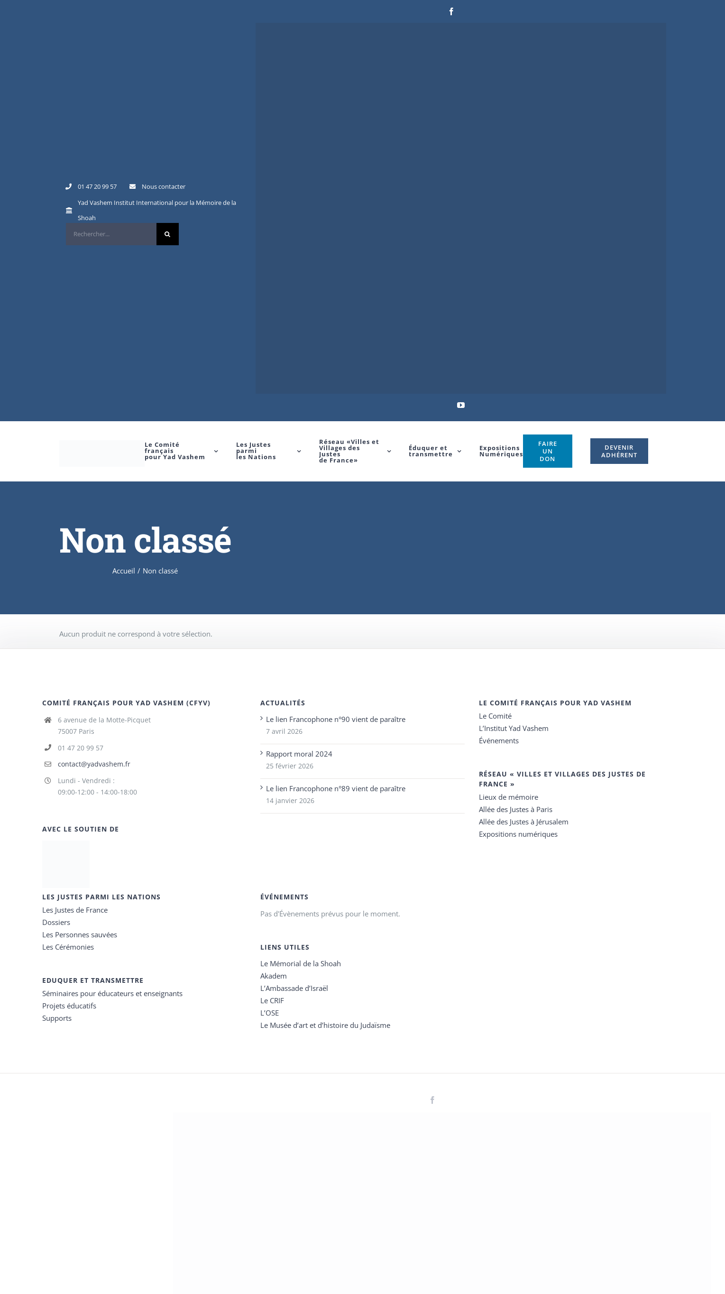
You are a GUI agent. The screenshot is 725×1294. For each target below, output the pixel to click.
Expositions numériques (518, 834)
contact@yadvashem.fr (94, 763)
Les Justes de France (75, 910)
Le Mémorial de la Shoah (300, 963)
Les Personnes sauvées (79, 934)
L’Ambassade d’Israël (294, 988)
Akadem (273, 975)
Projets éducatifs (69, 1005)
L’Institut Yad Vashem (514, 728)
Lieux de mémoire (508, 797)
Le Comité (495, 716)
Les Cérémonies (68, 947)
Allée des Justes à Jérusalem (524, 821)
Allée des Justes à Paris (515, 809)
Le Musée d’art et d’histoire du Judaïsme (325, 1025)
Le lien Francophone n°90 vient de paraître (335, 719)
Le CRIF (272, 1000)
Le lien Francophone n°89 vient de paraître (335, 788)
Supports (57, 1018)
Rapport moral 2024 (299, 753)
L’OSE (269, 1012)
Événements (499, 740)
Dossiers (56, 922)
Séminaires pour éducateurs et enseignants (112, 993)
